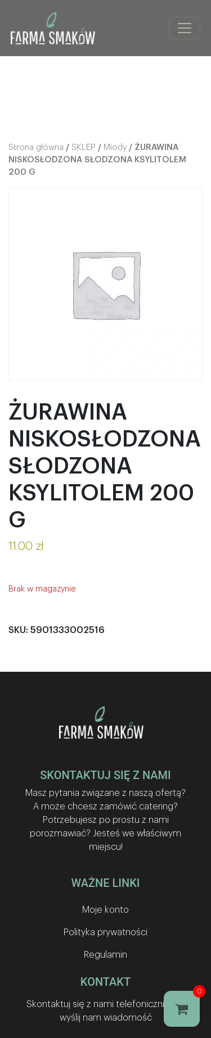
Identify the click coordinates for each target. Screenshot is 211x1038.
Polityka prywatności (105, 932)
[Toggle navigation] (184, 28)
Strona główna (36, 147)
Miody (115, 147)
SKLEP (83, 147)
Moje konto (105, 909)
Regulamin (105, 954)
